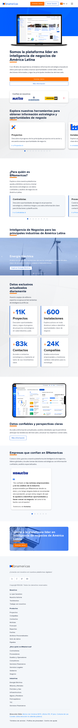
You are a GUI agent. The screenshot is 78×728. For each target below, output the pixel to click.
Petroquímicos (15, 699)
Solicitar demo (37, 3)
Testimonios (14, 601)
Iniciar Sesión (52, 3)
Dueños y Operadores (18, 657)
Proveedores (15, 654)
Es (62, 4)
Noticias (13, 622)
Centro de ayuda (50, 721)
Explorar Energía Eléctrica (20, 268)
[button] (25, 151)
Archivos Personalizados (19, 636)
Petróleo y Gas (15, 689)
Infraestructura (15, 692)
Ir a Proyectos (17, 145)
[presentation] (2, 257)
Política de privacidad (35, 721)
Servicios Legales (16, 667)
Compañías (14, 616)
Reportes (13, 629)
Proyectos (14, 612)
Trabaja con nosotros (18, 604)
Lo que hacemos (16, 594)
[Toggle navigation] (72, 3)
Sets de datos (15, 639)
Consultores (14, 661)
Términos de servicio (18, 721)
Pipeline (13, 642)
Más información (39, 83)
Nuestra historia (16, 597)
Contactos (14, 619)
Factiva (12, 632)
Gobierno (13, 671)
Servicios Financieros (18, 664)
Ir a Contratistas (19, 212)
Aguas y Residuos (16, 696)
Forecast (13, 626)
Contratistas (14, 651)
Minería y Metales (16, 686)
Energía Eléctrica (16, 682)
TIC (11, 702)
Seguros (13, 674)
